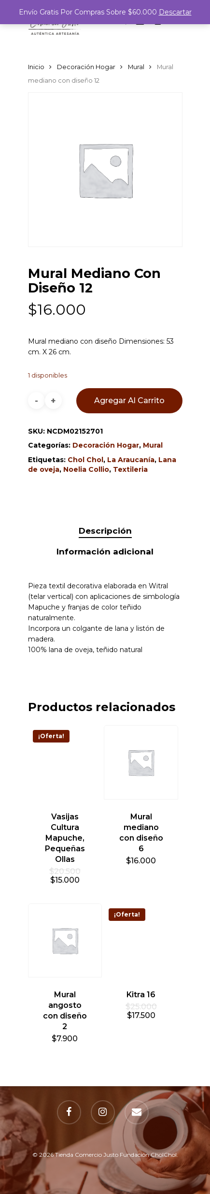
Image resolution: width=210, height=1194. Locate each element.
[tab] (105, 531)
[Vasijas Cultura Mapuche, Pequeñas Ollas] (65, 762)
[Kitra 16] (141, 940)
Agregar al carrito (129, 400)
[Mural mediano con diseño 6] (141, 762)
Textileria (130, 469)
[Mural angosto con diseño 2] (65, 940)
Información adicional (105, 551)
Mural (136, 67)
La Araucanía (130, 459)
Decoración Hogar (86, 67)
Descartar (175, 12)
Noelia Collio (86, 469)
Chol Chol (85, 459)
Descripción (105, 531)
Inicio (36, 67)
